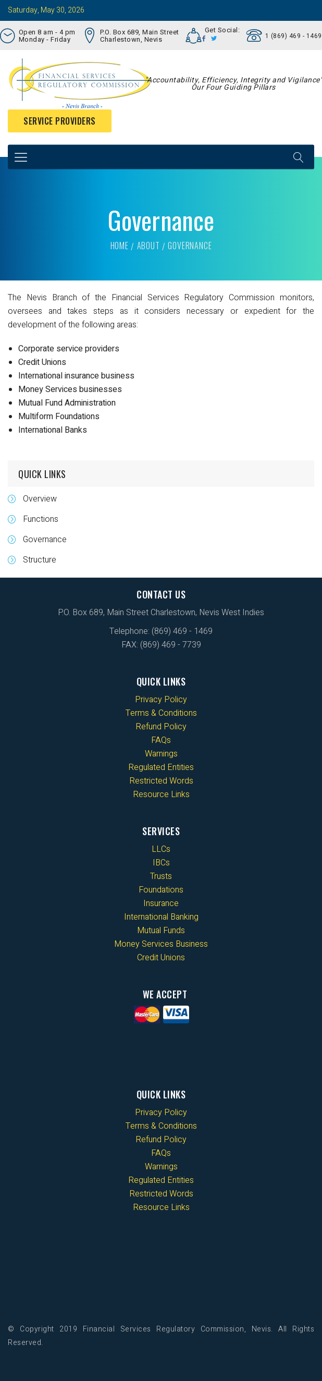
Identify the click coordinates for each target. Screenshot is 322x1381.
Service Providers (59, 121)
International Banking (161, 917)
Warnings (161, 754)
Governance (45, 539)
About (148, 245)
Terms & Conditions (161, 713)
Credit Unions (161, 957)
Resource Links (161, 794)
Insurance (161, 903)
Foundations (161, 890)
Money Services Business (161, 944)
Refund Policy (161, 726)
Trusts (161, 876)
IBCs (161, 863)
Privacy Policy (161, 699)
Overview (40, 499)
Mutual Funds (161, 930)
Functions (40, 519)
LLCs (161, 849)
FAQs (161, 740)
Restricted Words (161, 781)
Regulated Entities (161, 767)
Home (119, 245)
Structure (39, 560)
